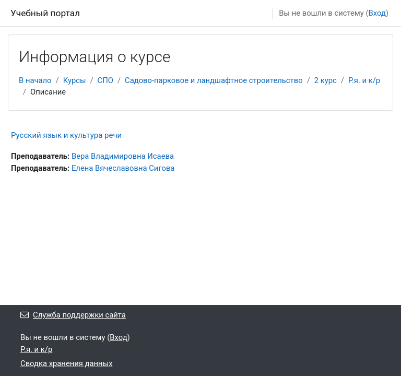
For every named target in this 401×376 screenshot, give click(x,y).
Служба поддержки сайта (73, 315)
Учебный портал (45, 13)
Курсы (74, 80)
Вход (377, 13)
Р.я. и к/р (364, 80)
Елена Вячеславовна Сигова (123, 168)
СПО (105, 80)
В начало (35, 80)
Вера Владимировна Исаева (123, 156)
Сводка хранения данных (66, 363)
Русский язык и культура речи (66, 135)
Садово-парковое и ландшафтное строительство (214, 80)
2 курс (325, 80)
